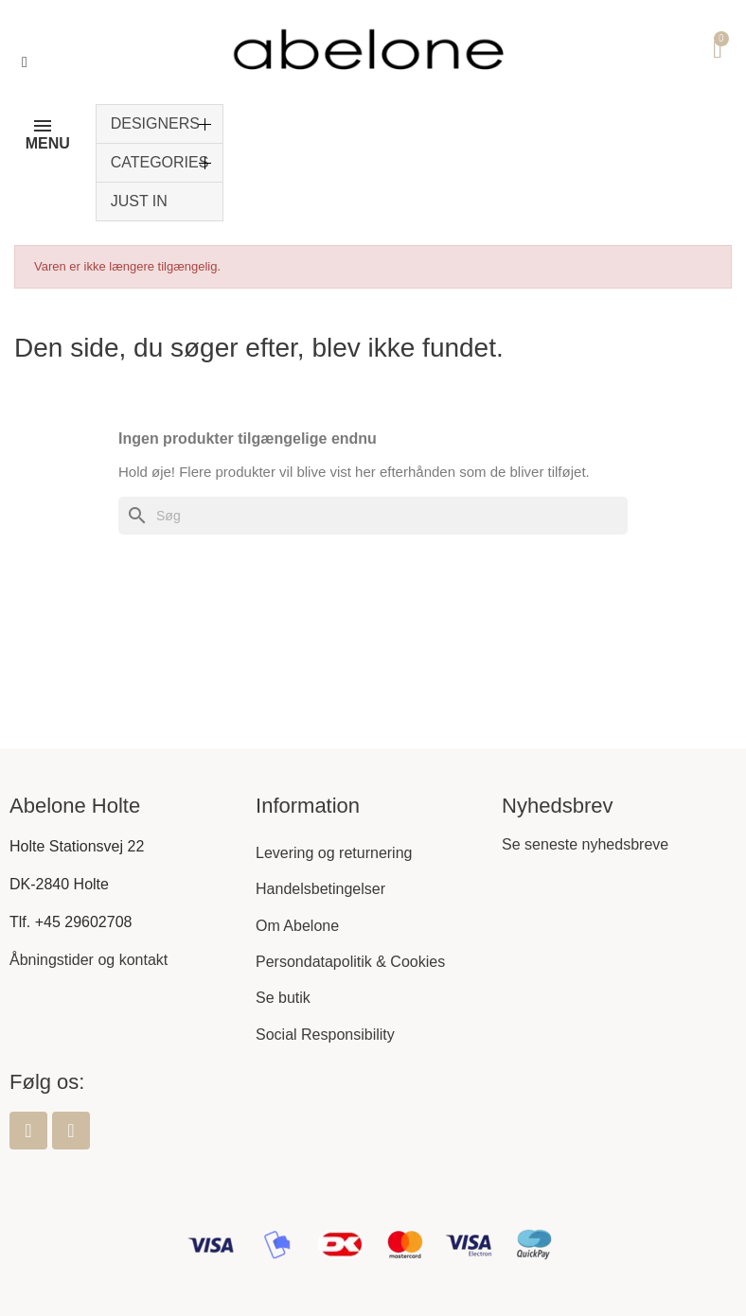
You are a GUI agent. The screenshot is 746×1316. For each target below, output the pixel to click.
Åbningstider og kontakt (88, 960)
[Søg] (373, 516)
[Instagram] (71, 1130)
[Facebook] (28, 1130)
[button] (24, 62)
